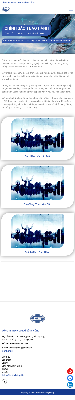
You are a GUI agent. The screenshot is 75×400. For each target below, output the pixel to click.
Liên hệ (5, 371)
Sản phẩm (6, 359)
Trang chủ (9, 33)
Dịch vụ (20, 33)
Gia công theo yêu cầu (37, 204)
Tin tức (5, 368)
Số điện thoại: (15, 343)
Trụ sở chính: (23, 338)
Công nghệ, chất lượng (12, 365)
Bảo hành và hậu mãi (37, 156)
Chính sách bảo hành (37, 252)
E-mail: (17, 347)
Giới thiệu (6, 356)
